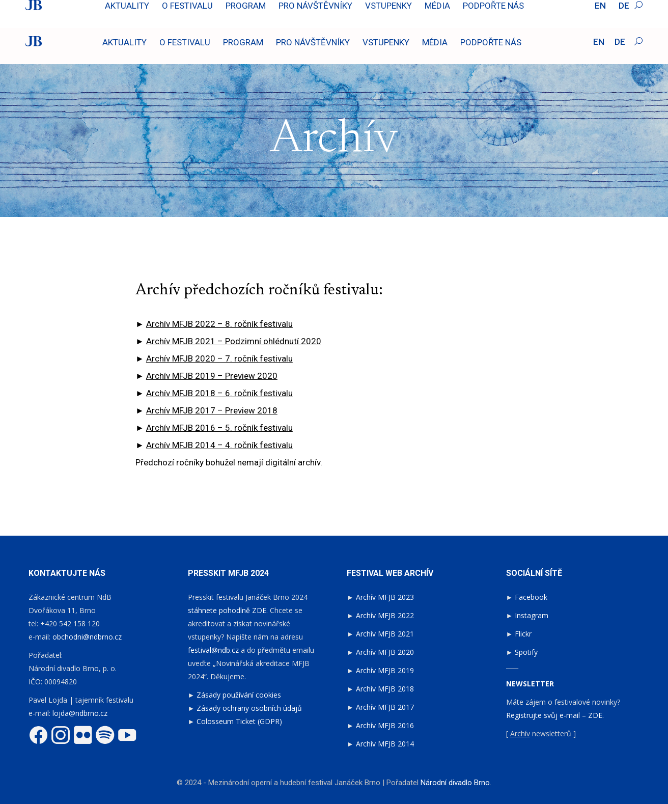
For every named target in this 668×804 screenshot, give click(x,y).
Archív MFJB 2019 (385, 670)
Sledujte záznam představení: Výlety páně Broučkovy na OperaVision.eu (151, 9)
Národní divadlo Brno (455, 782)
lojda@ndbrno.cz (79, 713)
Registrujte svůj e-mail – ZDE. (555, 715)
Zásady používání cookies (239, 695)
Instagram (531, 615)
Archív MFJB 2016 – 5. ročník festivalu (219, 428)
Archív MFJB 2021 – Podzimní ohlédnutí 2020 (233, 341)
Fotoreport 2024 (615, 9)
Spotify (526, 652)
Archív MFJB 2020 (385, 652)
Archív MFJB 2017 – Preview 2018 (211, 410)
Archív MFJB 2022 (385, 615)
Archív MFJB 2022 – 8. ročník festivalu (219, 324)
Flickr (523, 634)
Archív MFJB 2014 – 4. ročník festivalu (219, 445)
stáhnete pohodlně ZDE (227, 610)
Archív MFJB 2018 (385, 689)
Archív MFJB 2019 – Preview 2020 (211, 376)
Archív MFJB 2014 (385, 743)
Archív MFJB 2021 (385, 634)
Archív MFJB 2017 (385, 707)
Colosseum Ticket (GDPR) (239, 721)
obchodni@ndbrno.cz (87, 637)
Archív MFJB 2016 (385, 725)
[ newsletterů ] (541, 733)
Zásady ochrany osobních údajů (249, 708)
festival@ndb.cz (213, 650)
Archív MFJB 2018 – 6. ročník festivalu (219, 393)
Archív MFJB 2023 (385, 597)
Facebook (531, 597)
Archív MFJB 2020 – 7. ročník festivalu (219, 358)
